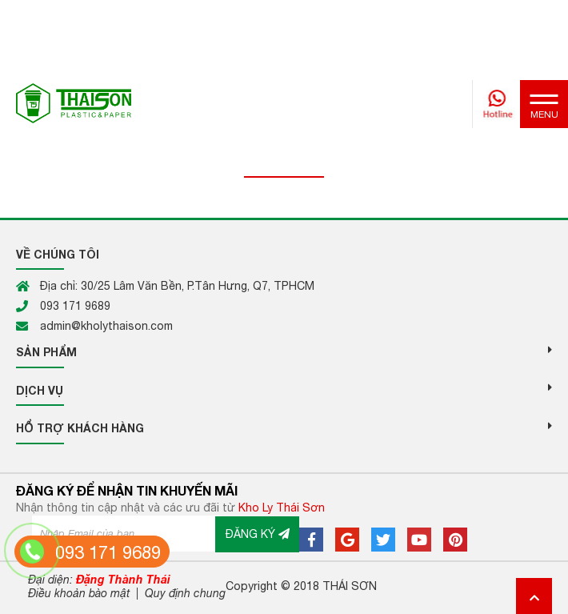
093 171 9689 (108, 552)
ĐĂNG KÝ (258, 534)
